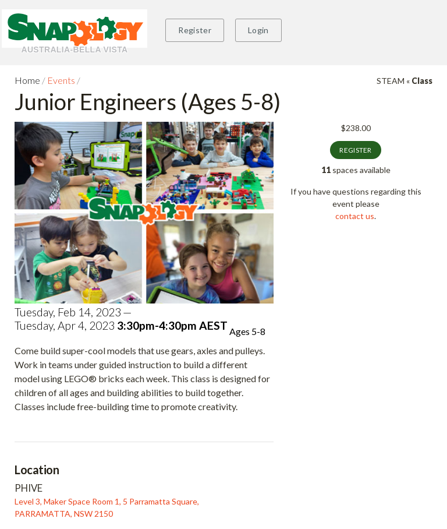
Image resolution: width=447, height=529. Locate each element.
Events (61, 80)
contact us (354, 216)
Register (194, 30)
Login (258, 30)
